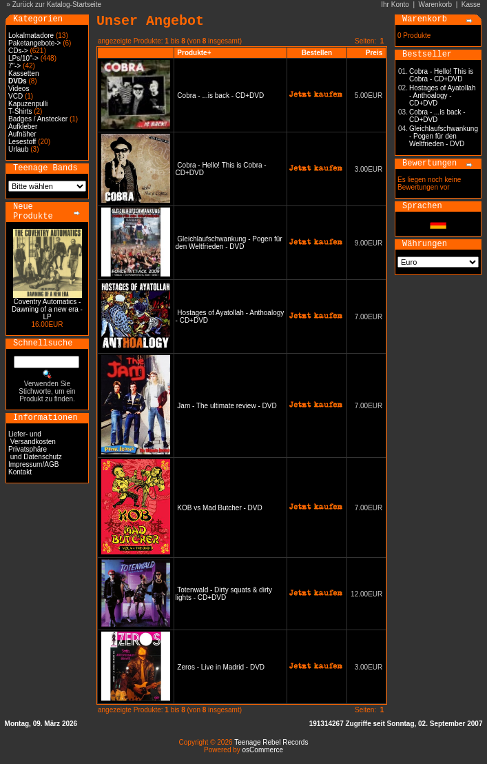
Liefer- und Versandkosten (32, 437)
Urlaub (18, 149)
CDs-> (18, 50)
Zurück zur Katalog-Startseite (57, 4)
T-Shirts (20, 111)
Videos (18, 88)
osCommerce (262, 750)
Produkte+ (194, 53)
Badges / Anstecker (38, 119)
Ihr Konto (395, 4)
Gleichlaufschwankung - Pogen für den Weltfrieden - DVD (229, 242)
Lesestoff (22, 141)
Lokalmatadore (31, 35)
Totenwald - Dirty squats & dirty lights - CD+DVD (224, 593)
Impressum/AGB (33, 464)
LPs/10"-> (23, 58)
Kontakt (20, 472)
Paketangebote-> (34, 43)
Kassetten (23, 73)
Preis (374, 53)
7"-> (14, 66)
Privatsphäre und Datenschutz (35, 453)
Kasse (471, 4)
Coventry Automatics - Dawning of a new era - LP (47, 309)
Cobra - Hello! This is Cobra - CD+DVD (441, 75)
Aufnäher (22, 134)
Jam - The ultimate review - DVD (226, 406)
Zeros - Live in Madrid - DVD (221, 667)
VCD (15, 96)
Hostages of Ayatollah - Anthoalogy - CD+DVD (442, 95)
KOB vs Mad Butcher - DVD (219, 508)
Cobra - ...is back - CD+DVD (220, 95)
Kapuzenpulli (28, 104)
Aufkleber (22, 126)
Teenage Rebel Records (271, 742)
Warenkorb (436, 4)
